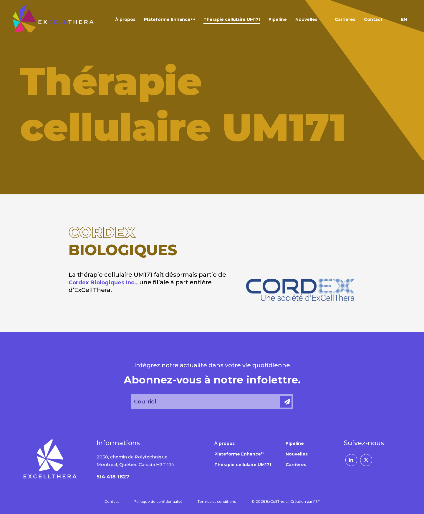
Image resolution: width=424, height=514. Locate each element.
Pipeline (278, 19)
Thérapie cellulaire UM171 (231, 19)
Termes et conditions (216, 501)
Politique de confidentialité (157, 501)
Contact (373, 19)
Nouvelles (306, 19)
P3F (316, 501)
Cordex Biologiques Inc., (107, 282)
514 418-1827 (114, 476)
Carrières (345, 19)
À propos (125, 19)
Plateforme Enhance (169, 19)
